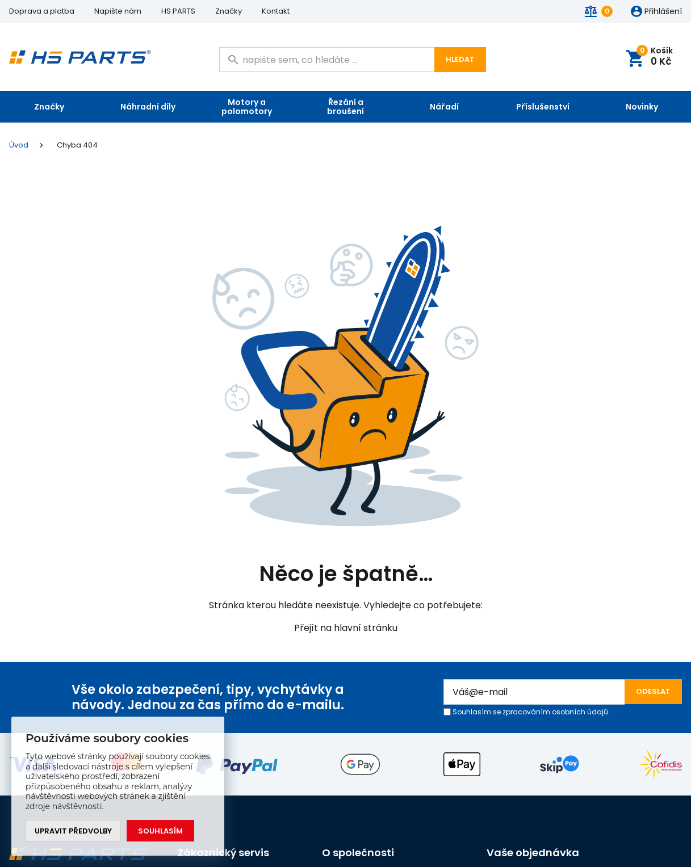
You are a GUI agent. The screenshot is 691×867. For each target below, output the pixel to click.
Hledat (460, 59)
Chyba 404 (77, 145)
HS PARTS (178, 11)
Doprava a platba (41, 11)
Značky (228, 11)
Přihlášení (663, 12)
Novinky (642, 106)
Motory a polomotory (246, 106)
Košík (656, 57)
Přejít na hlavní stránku (345, 627)
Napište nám (117, 11)
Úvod (18, 145)
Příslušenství (542, 106)
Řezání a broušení (345, 106)
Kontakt (276, 11)
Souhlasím (160, 831)
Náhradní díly (147, 106)
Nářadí (444, 106)
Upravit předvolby (73, 831)
